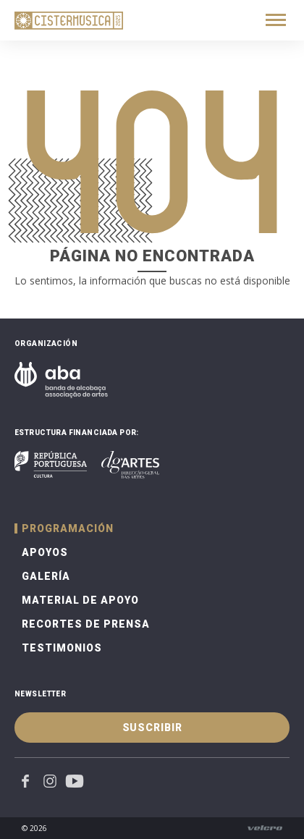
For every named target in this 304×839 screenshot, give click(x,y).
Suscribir (152, 727)
